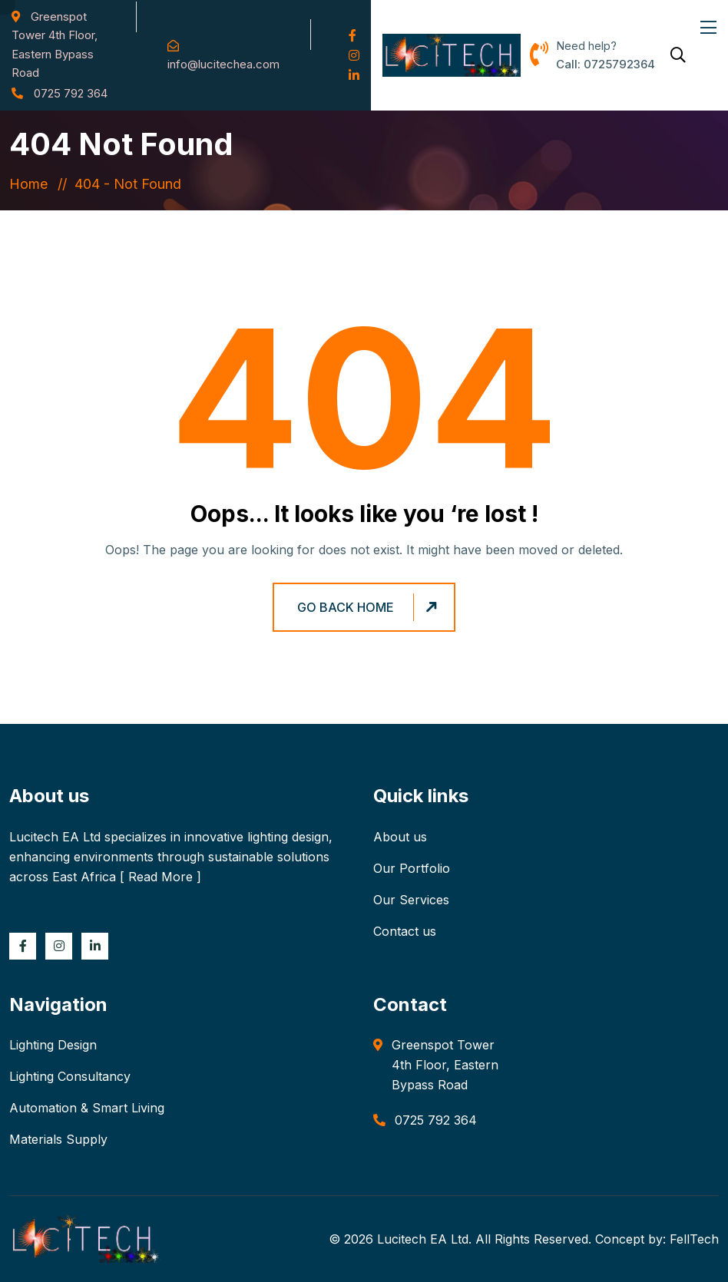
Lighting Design (53, 1044)
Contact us (404, 931)
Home (32, 184)
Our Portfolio (411, 868)
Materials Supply (58, 1139)
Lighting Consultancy (70, 1076)
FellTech (694, 1239)
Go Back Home (369, 606)
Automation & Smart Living (86, 1107)
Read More (160, 876)
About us (400, 836)
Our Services (411, 899)
